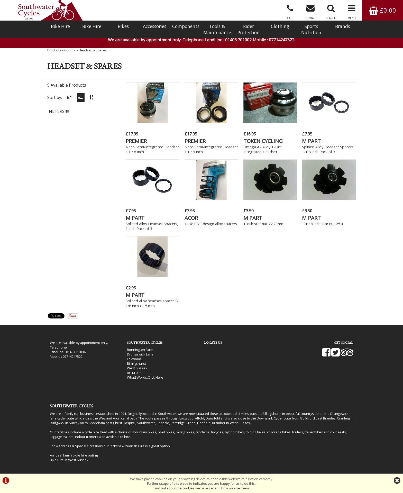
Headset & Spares (93, 50)
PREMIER (136, 141)
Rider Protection (248, 29)
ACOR (191, 217)
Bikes (123, 26)
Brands (342, 26)
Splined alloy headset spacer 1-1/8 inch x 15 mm (152, 303)
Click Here (155, 377)
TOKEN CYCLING (263, 141)
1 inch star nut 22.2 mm (263, 223)
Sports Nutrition (311, 29)
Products (54, 50)
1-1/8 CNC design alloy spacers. (211, 223)
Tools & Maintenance (217, 29)
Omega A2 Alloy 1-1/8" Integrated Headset (262, 149)
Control (70, 50)
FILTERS (59, 111)
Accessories (154, 26)
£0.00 (382, 10)
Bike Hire (60, 26)
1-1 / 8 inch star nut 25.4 (322, 223)
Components (185, 26)
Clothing (280, 26)
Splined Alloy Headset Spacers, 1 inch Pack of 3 (152, 226)
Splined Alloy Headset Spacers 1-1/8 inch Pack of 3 (327, 149)
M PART (311, 141)
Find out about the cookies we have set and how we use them (201, 488)
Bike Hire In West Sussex (69, 460)
